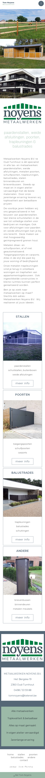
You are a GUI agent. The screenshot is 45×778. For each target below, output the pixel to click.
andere (31, 757)
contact (24, 760)
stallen (21, 754)
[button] (22, 317)
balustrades (17, 757)
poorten (33, 754)
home (10, 754)
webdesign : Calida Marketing (21, 767)
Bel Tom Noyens (22, 775)
